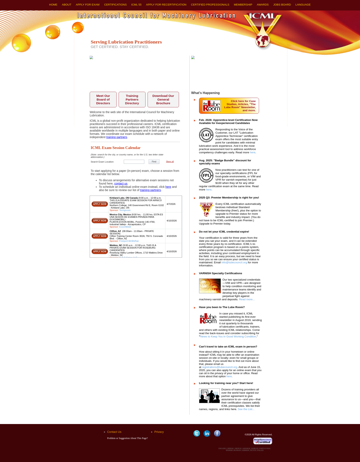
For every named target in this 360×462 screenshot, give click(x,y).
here (168, 186)
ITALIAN (260, 450)
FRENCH (238, 448)
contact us (120, 183)
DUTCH (253, 450)
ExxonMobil (125, 227)
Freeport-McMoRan (129, 241)
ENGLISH (222, 448)
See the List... (246, 409)
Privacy (159, 431)
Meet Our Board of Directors (103, 99)
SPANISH (229, 450)
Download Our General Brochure (163, 99)
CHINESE (230, 448)
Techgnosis (125, 210)
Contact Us (114, 431)
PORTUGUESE (264, 448)
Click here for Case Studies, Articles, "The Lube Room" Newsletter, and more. (240, 106)
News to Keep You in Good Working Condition (228, 336)
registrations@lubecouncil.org (219, 367)
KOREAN (254, 448)
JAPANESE (246, 448)
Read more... (247, 299)
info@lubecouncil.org (234, 262)
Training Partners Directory (132, 99)
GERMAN (245, 450)
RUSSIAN (237, 450)
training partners (116, 137)
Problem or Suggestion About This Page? (127, 438)
